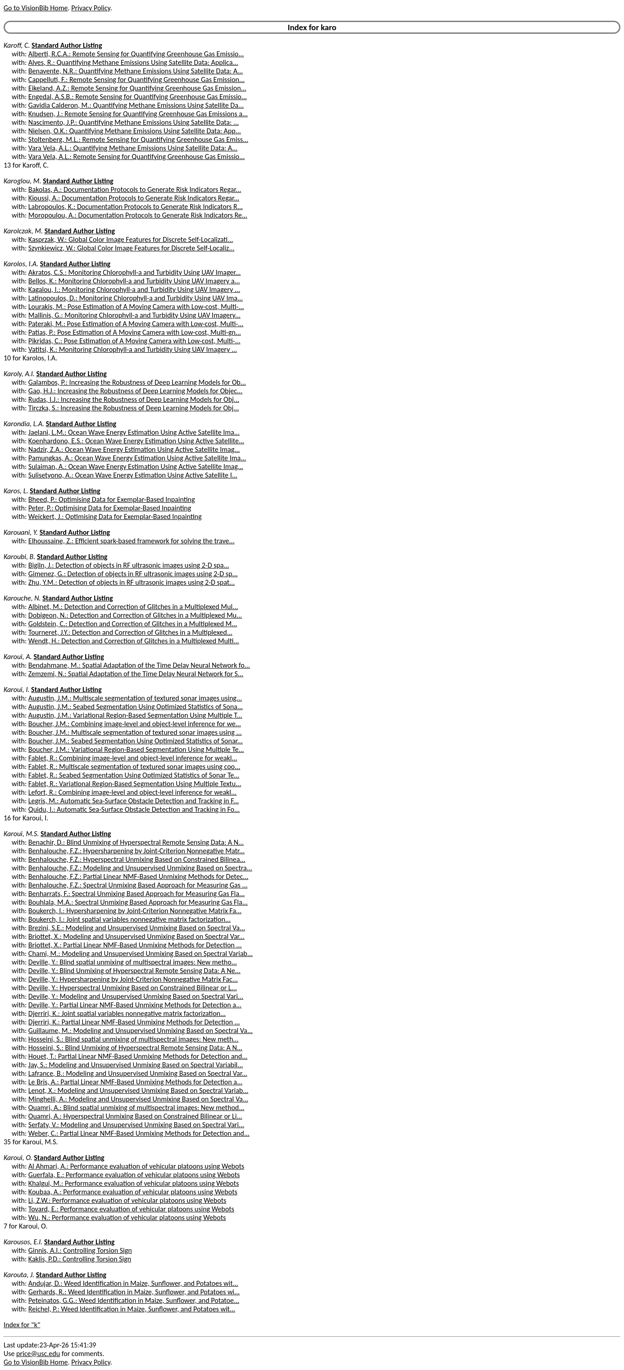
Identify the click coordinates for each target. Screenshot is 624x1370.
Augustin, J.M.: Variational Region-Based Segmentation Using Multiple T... (135, 715)
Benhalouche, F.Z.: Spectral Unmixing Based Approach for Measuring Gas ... (138, 885)
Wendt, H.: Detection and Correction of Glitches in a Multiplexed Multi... (133, 641)
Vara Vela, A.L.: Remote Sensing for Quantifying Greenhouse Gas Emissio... (136, 156)
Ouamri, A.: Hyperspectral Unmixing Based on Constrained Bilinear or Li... (135, 1116)
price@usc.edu (38, 1353)
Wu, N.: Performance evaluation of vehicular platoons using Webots (127, 1217)
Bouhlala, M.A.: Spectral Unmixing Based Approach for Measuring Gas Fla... (138, 902)
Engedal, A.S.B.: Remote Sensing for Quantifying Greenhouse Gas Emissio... (137, 96)
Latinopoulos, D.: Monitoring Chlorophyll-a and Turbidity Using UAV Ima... (135, 298)
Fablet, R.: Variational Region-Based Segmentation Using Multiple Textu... (134, 783)
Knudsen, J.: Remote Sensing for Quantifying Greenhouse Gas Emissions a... (138, 113)
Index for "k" (22, 1324)
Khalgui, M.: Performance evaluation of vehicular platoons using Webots (133, 1183)
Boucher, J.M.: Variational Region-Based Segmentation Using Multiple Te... (136, 749)
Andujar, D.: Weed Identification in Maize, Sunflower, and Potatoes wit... (133, 1283)
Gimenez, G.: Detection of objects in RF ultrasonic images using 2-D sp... (133, 573)
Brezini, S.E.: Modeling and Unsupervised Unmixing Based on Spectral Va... (136, 928)
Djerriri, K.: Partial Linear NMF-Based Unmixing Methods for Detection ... (134, 1022)
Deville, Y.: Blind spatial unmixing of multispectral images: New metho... (132, 962)
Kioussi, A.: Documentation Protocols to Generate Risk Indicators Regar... (133, 198)
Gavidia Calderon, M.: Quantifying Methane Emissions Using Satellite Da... (136, 105)
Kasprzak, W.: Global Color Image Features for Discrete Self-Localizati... (130, 239)
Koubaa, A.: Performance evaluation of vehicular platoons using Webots (132, 1192)
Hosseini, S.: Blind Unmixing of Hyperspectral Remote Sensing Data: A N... (135, 1047)
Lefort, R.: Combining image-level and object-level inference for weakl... (132, 792)
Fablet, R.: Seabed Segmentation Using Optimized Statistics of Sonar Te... (134, 775)
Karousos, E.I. (23, 1242)
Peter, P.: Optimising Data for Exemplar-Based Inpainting (109, 508)
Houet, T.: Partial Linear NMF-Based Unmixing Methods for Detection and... (137, 1056)
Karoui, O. (18, 1157)
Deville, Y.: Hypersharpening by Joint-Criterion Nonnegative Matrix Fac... (133, 979)
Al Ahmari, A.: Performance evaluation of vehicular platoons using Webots (136, 1166)
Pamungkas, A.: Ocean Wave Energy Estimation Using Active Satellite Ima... (137, 458)
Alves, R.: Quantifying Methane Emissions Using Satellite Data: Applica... (133, 62)
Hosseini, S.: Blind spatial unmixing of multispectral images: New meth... (133, 1039)
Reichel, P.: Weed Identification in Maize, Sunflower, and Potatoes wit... (131, 1309)
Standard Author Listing (67, 45)
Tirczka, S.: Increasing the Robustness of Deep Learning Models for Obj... (133, 408)
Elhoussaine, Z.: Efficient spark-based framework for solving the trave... (131, 541)
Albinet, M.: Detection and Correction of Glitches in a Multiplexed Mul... (133, 606)
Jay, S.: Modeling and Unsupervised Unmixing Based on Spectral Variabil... (135, 1064)
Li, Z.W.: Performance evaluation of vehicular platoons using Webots (127, 1200)
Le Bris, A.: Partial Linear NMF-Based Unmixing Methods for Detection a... (135, 1082)
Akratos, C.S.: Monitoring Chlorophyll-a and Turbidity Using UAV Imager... (134, 272)
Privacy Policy (90, 8)
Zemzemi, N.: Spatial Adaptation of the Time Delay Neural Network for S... (135, 673)
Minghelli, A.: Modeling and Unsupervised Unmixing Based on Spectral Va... (138, 1099)
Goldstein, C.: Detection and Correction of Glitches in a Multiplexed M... (132, 623)
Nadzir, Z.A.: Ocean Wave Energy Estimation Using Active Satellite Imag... (134, 449)
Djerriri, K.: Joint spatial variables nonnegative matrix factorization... (127, 1013)
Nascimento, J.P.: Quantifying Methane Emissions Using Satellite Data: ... (133, 122)
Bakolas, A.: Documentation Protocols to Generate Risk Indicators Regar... (134, 189)
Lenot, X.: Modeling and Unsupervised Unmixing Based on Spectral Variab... (138, 1090)
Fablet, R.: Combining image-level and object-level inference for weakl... (132, 758)
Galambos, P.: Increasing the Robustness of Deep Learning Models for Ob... (137, 382)
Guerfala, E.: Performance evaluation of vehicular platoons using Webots (134, 1174)
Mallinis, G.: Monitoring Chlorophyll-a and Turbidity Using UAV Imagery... (134, 315)
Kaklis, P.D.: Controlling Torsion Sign (79, 1259)
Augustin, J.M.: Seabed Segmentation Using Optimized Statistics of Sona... (135, 706)
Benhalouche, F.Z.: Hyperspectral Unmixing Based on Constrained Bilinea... (137, 859)
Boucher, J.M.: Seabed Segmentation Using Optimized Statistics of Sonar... (135, 741)
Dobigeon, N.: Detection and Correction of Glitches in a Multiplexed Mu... (135, 615)
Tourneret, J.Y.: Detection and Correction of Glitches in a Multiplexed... (130, 632)
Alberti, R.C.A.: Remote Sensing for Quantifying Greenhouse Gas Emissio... (136, 54)
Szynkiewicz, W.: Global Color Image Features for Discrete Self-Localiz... (131, 248)
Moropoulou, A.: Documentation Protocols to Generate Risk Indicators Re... (137, 215)
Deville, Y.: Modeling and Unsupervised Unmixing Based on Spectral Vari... (135, 996)
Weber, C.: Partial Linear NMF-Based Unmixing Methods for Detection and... (139, 1133)
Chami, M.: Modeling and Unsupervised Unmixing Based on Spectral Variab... (140, 953)
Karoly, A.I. (19, 373)
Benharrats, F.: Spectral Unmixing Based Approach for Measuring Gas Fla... (136, 893)
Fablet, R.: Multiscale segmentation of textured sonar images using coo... (134, 766)
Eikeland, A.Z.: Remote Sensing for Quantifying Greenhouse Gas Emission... (137, 88)
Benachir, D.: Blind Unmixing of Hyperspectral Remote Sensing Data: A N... (136, 842)
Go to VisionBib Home (36, 8)
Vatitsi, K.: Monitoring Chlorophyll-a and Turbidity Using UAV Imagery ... (132, 349)
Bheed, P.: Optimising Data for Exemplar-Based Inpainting (111, 499)
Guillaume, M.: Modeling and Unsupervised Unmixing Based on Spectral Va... (140, 1030)
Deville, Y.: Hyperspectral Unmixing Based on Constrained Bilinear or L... (132, 987)
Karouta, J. (19, 1274)
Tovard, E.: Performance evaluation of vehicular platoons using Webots (131, 1209)
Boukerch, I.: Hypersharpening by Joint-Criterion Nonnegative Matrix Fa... (134, 910)
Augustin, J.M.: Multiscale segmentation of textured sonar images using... (135, 698)
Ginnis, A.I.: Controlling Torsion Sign (80, 1250)
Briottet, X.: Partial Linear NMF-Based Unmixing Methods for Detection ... (135, 945)
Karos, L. (16, 491)
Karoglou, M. (22, 181)
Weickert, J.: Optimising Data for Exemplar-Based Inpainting (115, 516)
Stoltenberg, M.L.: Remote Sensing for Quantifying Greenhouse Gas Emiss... (138, 139)
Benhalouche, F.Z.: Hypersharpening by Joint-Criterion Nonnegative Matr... (136, 851)
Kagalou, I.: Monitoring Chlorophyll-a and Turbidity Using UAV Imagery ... (134, 289)
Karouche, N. (22, 598)
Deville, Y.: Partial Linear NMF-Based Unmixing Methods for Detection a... (134, 1005)
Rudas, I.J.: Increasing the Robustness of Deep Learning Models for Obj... (133, 399)
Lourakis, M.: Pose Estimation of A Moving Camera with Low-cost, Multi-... (136, 306)
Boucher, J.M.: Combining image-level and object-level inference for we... (134, 723)
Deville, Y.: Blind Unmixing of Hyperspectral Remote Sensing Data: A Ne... (134, 970)
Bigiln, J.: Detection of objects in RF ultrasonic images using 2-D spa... (128, 565)
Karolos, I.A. (21, 263)
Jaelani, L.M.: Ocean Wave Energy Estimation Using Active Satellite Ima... (134, 432)
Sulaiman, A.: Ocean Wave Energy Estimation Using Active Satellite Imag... (135, 466)
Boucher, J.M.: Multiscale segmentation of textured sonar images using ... (135, 732)
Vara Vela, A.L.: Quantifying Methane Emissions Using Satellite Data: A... (132, 148)
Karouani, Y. (21, 532)
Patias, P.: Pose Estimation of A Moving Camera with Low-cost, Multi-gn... (134, 332)
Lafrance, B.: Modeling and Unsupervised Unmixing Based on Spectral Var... (137, 1073)
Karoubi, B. (19, 556)
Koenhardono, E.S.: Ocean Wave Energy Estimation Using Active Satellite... (136, 441)
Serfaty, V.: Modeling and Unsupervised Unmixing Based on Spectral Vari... (136, 1124)
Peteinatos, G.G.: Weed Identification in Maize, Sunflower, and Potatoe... (133, 1300)
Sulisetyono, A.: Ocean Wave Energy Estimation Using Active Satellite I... (132, 475)
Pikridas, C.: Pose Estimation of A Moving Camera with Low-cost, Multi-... (134, 341)
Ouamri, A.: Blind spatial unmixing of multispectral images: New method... (136, 1107)
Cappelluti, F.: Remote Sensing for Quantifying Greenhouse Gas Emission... (136, 79)
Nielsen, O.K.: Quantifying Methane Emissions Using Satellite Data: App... (134, 131)
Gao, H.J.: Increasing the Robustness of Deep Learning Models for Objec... (135, 391)
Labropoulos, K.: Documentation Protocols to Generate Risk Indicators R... (135, 206)
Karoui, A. (18, 656)
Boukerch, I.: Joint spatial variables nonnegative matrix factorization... (129, 919)
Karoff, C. (17, 45)
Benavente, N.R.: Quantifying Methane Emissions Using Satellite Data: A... (135, 71)
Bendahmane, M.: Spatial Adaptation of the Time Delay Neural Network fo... (139, 665)
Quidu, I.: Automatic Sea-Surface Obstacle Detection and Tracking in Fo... (134, 809)
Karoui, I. (16, 689)
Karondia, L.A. (24, 423)
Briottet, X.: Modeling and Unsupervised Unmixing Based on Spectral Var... (136, 936)
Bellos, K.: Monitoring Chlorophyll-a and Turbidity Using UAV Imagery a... (134, 281)
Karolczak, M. (23, 231)
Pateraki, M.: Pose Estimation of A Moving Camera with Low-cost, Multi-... (136, 323)
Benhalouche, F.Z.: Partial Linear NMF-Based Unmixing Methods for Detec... (138, 876)
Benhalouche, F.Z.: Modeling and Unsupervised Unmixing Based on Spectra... (140, 868)
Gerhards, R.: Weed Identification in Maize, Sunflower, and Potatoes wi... (134, 1292)
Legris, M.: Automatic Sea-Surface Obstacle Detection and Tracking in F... (133, 801)
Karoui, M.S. (21, 833)
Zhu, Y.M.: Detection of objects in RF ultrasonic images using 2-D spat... (131, 582)
